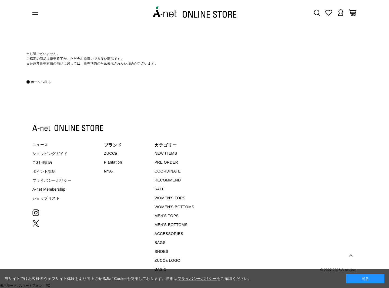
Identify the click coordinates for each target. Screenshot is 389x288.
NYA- (108, 171)
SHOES (161, 251)
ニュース (40, 145)
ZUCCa (110, 153)
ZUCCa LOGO (167, 260)
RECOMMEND (168, 180)
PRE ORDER (166, 162)
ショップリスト (46, 198)
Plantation (113, 162)
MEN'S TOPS (167, 216)
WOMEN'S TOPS (170, 198)
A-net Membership (48, 189)
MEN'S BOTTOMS (171, 225)
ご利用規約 (42, 162)
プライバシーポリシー (52, 180)
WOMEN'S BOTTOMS (174, 207)
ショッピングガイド (50, 153)
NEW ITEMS (166, 153)
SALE (160, 189)
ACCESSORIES (169, 233)
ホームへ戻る (41, 82)
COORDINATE (168, 171)
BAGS (160, 242)
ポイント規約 (44, 171)
